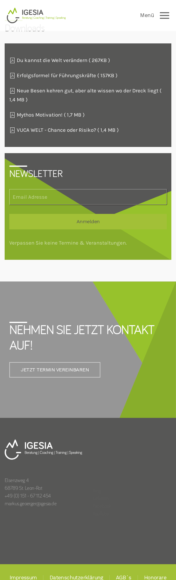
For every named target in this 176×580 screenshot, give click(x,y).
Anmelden (88, 221)
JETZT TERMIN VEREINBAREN (51, 370)
